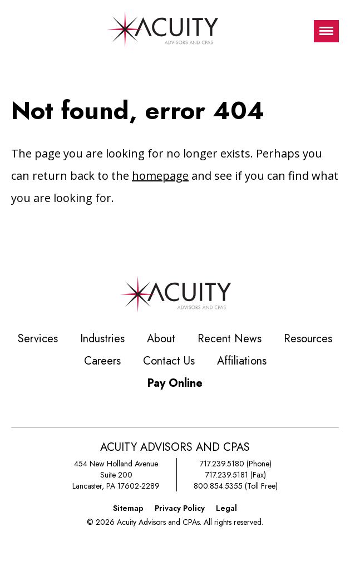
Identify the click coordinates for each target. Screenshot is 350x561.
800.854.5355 (218, 485)
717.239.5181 (226, 474)
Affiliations (242, 361)
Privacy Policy (180, 508)
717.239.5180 (222, 463)
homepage (160, 175)
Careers (102, 361)
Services (38, 339)
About (161, 339)
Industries (102, 339)
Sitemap (128, 508)
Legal (226, 508)
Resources (308, 339)
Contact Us (169, 361)
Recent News (230, 339)
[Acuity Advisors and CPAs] (162, 31)
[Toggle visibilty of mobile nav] (326, 31)
